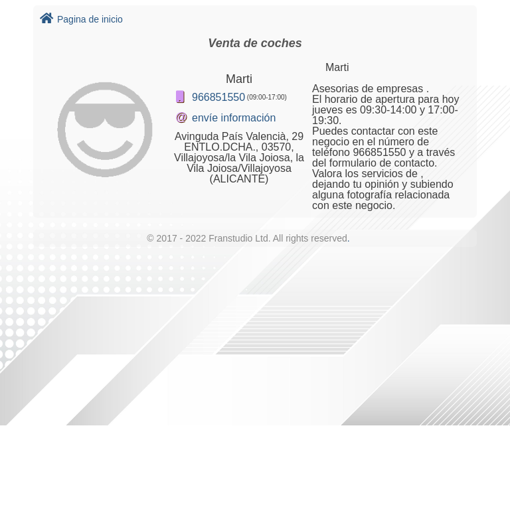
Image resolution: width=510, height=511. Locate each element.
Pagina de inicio (81, 19)
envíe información (234, 117)
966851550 (218, 97)
